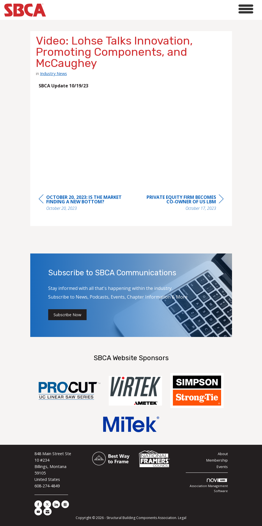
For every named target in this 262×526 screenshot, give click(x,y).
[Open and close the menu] (151, 9)
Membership (217, 460)
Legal (182, 517)
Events (222, 466)
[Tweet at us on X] (47, 504)
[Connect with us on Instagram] (65, 504)
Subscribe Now (67, 314)
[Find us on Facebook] (38, 504)
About (223, 453)
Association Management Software (209, 485)
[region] (182, 203)
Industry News (53, 73)
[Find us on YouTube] (38, 511)
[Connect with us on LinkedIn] (56, 504)
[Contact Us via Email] (47, 511)
